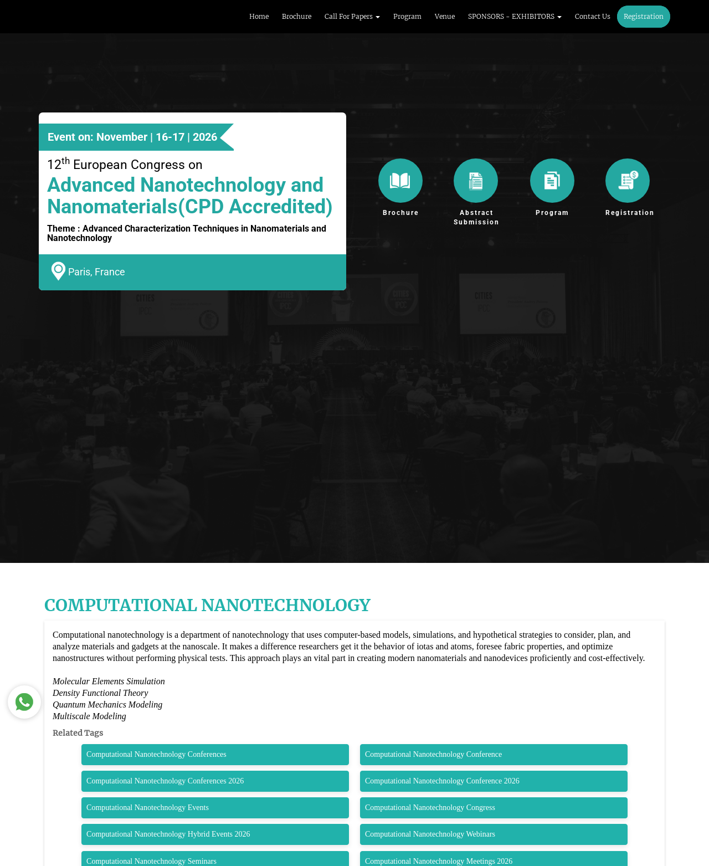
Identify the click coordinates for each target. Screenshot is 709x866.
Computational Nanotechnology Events (147, 807)
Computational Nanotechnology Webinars (430, 834)
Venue (445, 16)
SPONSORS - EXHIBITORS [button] (515, 16)
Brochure (296, 16)
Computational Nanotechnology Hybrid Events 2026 (168, 834)
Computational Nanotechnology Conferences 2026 (165, 781)
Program (407, 16)
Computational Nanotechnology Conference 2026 (442, 781)
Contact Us (592, 16)
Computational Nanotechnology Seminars (151, 861)
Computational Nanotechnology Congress (430, 807)
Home (259, 16)
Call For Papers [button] (352, 16)
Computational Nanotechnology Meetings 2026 (438, 861)
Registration (644, 16)
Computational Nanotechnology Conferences (156, 754)
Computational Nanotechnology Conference (433, 754)
